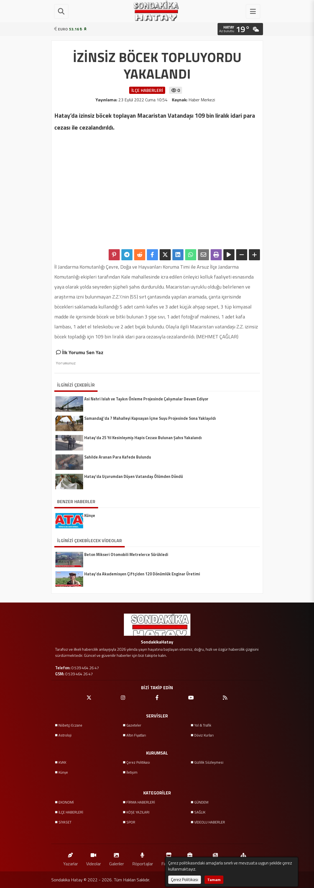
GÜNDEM (201, 802)
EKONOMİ (66, 802)
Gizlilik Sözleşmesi (208, 762)
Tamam (214, 879)
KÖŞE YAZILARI (137, 812)
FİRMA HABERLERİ (140, 802)
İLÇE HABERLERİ (70, 812)
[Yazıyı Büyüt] (254, 254)
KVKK (62, 762)
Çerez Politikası (138, 762)
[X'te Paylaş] (165, 254)
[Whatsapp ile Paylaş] (190, 254)
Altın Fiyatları (136, 735)
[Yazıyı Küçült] (241, 254)
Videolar (93, 858)
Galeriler (116, 858)
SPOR (130, 822)
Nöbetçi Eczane (70, 725)
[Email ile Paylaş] (203, 254)
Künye (63, 772)
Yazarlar (70, 858)
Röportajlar (142, 858)
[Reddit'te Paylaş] (139, 254)
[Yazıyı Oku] (228, 254)
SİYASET (65, 822)
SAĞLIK (199, 812)
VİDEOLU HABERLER (209, 822)
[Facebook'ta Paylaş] (152, 254)
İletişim (131, 772)
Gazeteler (133, 725)
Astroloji (65, 735)
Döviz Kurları (204, 735)
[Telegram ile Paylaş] (126, 254)
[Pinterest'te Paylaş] (114, 254)
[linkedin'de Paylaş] (177, 254)
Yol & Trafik (202, 725)
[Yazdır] (216, 254)
